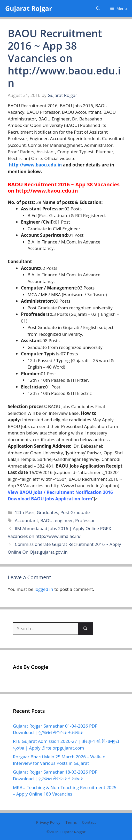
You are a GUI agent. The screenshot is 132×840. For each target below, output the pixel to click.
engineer (64, 520)
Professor (85, 520)
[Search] (85, 628)
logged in (44, 589)
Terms (71, 822)
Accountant (26, 520)
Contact (89, 822)
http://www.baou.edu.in (35, 165)
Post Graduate (75, 512)
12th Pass (24, 512)
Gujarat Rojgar (28, 8)
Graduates (47, 512)
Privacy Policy (48, 822)
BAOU (46, 520)
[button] (98, 8)
